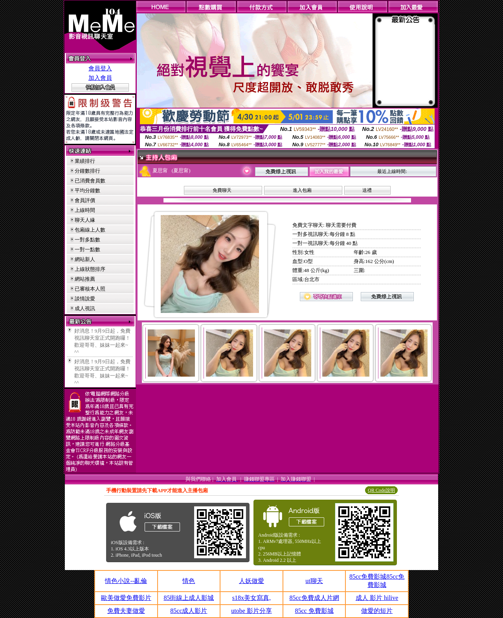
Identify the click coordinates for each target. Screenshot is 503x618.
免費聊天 (222, 190)
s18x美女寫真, (251, 597)
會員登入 (100, 68)
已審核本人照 (90, 289)
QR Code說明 (381, 490)
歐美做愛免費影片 (126, 597)
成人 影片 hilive (377, 597)
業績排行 (85, 161)
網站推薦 (85, 279)
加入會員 (100, 78)
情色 (188, 581)
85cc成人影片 (188, 610)
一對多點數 (87, 240)
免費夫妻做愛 (126, 610)
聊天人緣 (85, 220)
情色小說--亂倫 (126, 581)
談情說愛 (85, 299)
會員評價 (85, 200)
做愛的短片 (377, 610)
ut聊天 (314, 581)
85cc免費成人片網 (314, 597)
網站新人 (85, 259)
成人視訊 (85, 308)
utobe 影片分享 (251, 610)
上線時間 (85, 210)
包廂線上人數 (90, 230)
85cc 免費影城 (314, 610)
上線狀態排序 (90, 269)
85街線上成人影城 (188, 597)
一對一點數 (87, 249)
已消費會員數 (90, 181)
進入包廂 (302, 190)
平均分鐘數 (87, 190)
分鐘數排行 (87, 171)
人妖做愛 (251, 581)
